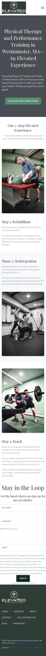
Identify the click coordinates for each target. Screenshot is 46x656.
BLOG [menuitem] (4, 623)
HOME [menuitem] (5, 611)
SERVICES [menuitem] (19, 611)
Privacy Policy (20, 643)
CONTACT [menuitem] (6, 617)
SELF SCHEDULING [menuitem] (27, 617)
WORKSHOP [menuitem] (19, 623)
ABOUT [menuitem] (33, 611)
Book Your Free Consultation (23, 101)
